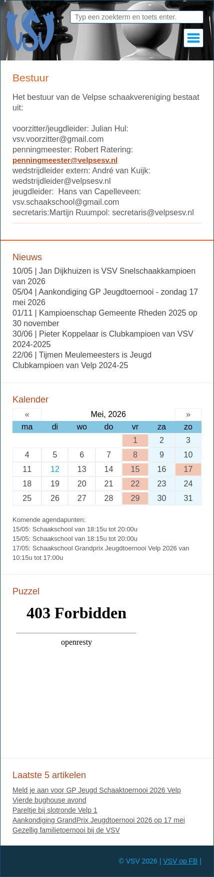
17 (188, 469)
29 (135, 498)
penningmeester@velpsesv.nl (65, 160)
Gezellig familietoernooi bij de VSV (66, 830)
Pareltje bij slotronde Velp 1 (55, 810)
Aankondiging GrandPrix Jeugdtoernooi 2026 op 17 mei (98, 820)
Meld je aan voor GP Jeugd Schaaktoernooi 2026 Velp (96, 790)
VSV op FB (180, 861)
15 (135, 469)
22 (135, 483)
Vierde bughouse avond (49, 800)
